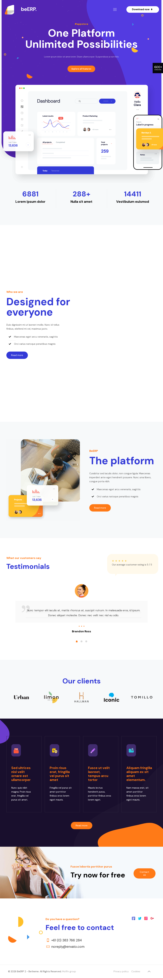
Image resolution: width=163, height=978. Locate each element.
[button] (17, 355)
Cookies (135, 971)
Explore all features (81, 69)
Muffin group (69, 971)
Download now (142, 9)
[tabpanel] (81, 609)
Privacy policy (121, 971)
